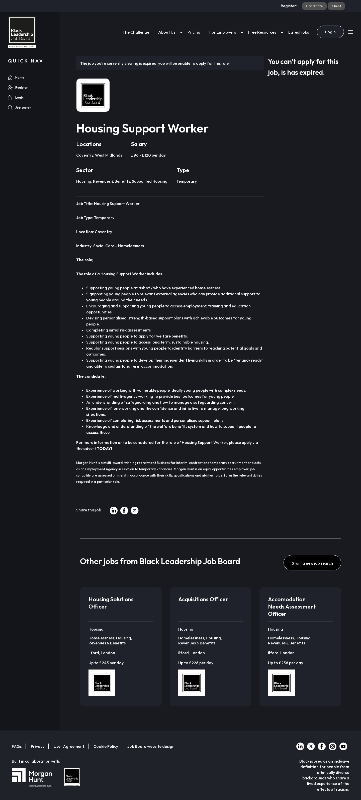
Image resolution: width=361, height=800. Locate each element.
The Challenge (136, 32)
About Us (166, 32)
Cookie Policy (106, 746)
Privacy (37, 746)
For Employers (222, 32)
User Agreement (69, 746)
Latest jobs (298, 32)
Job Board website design (150, 746)
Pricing (194, 32)
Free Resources (262, 32)
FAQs (17, 746)
